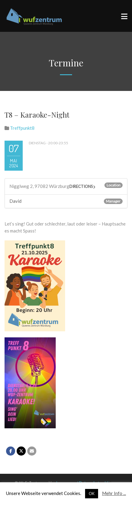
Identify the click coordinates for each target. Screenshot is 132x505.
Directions (81, 186)
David (15, 201)
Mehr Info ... (114, 493)
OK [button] (91, 493)
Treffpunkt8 (22, 128)
